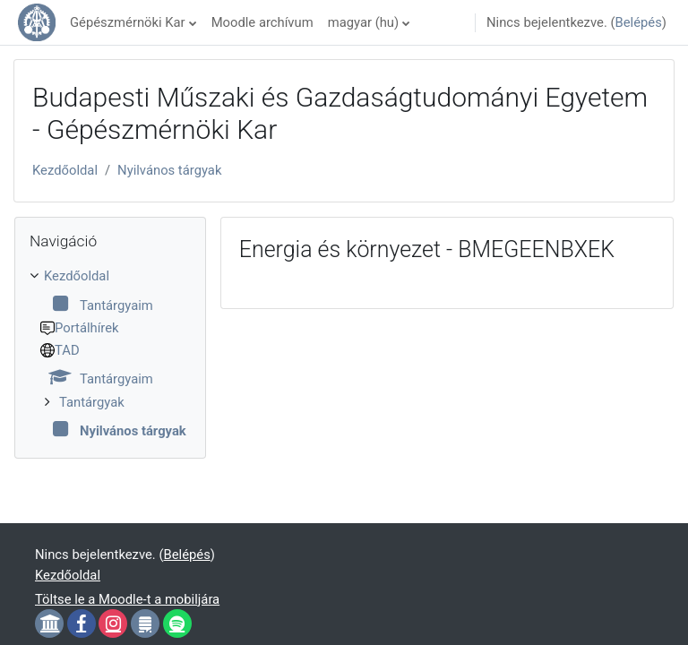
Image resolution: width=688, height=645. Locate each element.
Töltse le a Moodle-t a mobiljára (127, 599)
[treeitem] (110, 353)
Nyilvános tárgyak (169, 170)
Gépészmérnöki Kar (127, 22)
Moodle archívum (262, 22)
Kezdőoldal (65, 170)
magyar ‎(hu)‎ (363, 22)
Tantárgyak (92, 402)
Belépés (638, 22)
